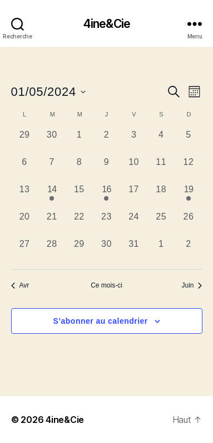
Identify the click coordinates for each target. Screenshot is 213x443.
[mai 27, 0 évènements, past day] (24, 251)
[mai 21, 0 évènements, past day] (52, 223)
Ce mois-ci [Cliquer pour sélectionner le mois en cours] (106, 285)
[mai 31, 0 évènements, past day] (133, 251)
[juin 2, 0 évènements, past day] (188, 251)
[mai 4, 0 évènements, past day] (161, 141)
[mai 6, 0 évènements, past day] (24, 169)
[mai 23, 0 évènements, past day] (106, 223)
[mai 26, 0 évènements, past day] (188, 223)
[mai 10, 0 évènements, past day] (133, 169)
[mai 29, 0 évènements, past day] (79, 251)
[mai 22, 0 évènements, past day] (79, 223)
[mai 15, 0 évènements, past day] (79, 196)
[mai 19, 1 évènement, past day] (188, 196)
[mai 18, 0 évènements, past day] (161, 196)
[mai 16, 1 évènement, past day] (106, 196)
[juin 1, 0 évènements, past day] (161, 251)
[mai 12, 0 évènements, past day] (188, 169)
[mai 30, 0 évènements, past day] (106, 251)
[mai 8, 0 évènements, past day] (79, 169)
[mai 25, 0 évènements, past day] (161, 223)
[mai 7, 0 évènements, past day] (52, 169)
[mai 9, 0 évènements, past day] (106, 169)
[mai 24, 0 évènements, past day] (133, 223)
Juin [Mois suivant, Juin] (191, 285)
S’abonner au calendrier (100, 321)
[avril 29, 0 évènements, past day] (24, 141)
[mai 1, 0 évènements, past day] (79, 141)
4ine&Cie (106, 24)
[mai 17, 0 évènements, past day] (133, 196)
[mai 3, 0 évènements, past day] (133, 141)
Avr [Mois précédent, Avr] (20, 285)
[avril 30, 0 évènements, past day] (52, 141)
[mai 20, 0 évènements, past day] (24, 223)
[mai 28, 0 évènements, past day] (52, 251)
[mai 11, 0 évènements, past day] (161, 169)
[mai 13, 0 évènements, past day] (24, 196)
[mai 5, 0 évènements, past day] (188, 141)
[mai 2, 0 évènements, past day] (106, 141)
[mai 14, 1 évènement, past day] (52, 196)
